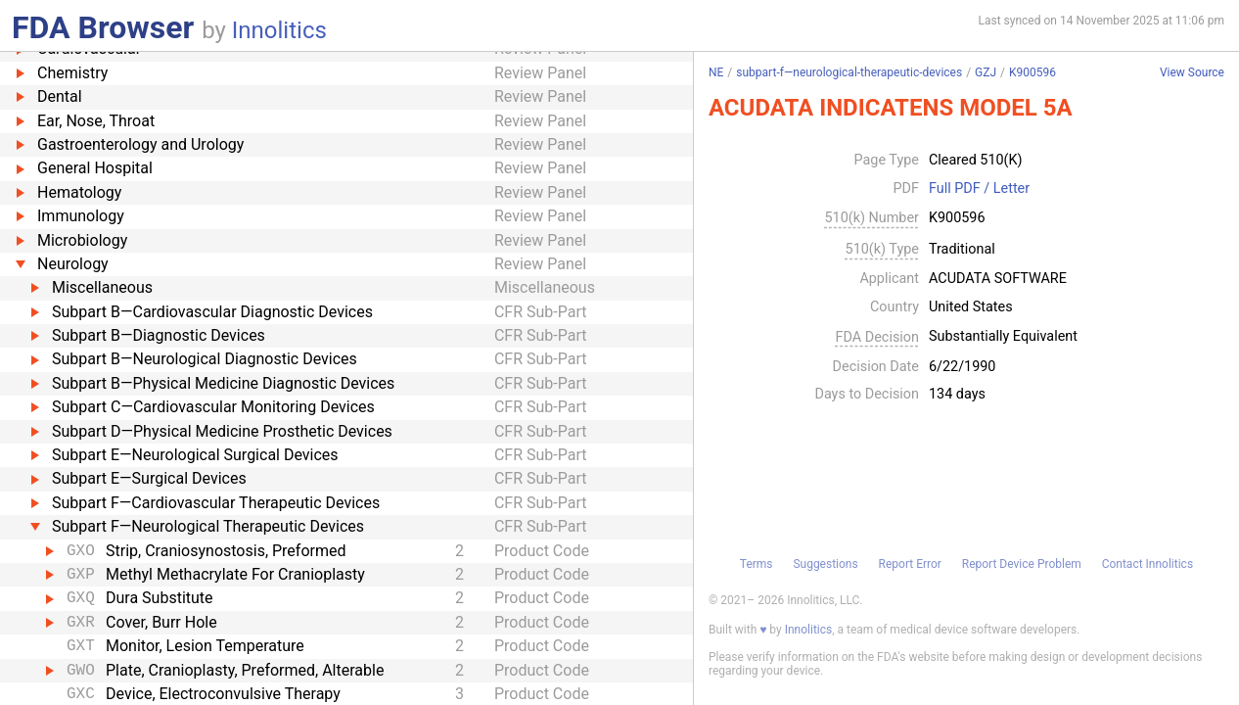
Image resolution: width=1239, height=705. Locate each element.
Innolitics (279, 30)
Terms (756, 564)
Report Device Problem (1021, 564)
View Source (1192, 73)
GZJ (985, 72)
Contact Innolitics (1147, 564)
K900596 (1032, 72)
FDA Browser (103, 27)
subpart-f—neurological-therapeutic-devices (849, 72)
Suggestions (825, 564)
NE (716, 72)
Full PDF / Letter (979, 189)
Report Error (910, 564)
